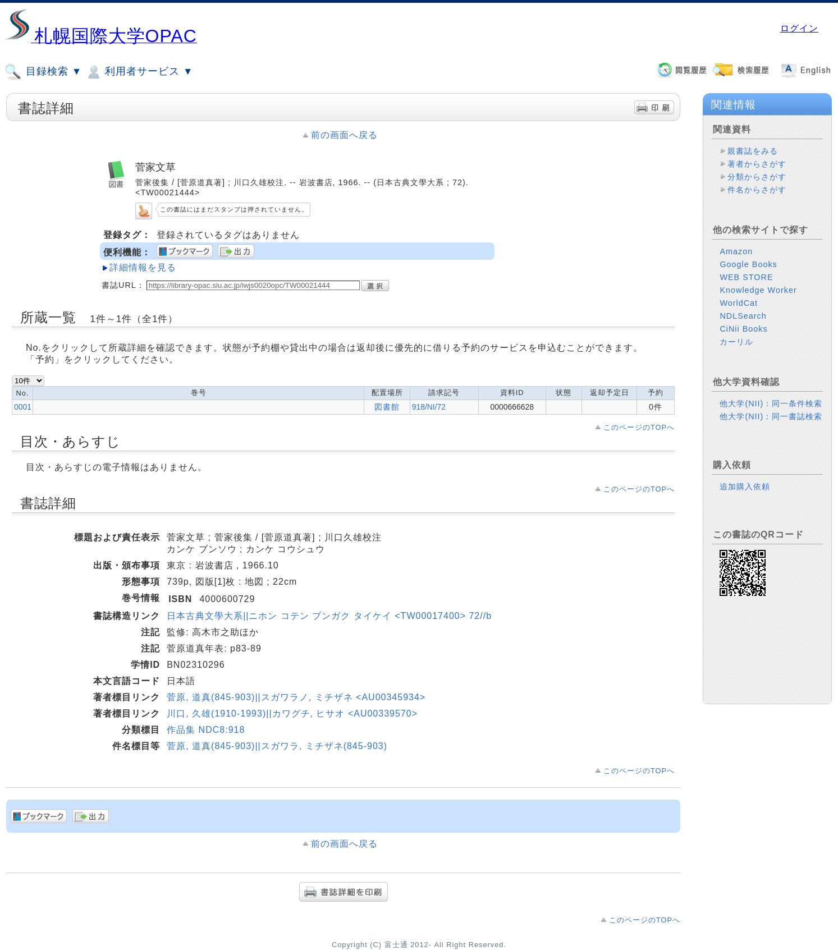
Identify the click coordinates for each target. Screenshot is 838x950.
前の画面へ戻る (344, 135)
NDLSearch (743, 315)
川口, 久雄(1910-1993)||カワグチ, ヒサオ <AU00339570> (292, 713)
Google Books (748, 264)
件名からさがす (756, 189)
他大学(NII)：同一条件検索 (771, 403)
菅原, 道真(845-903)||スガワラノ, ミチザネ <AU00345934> (296, 697)
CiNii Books (743, 328)
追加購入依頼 (745, 486)
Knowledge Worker (758, 290)
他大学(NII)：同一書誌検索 (771, 416)
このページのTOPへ (639, 427)
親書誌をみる (752, 150)
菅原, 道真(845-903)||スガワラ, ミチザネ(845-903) (277, 746)
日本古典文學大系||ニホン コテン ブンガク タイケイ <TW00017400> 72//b (329, 616)
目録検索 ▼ (43, 71)
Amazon (736, 251)
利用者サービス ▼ (139, 71)
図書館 (387, 406)
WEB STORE (746, 277)
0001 (22, 406)
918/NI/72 (429, 406)
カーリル (736, 341)
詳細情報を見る (142, 267)
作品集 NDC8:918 (206, 730)
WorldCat (739, 303)
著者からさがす (756, 163)
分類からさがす (756, 176)
